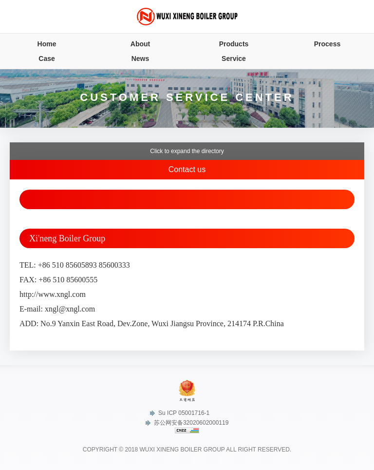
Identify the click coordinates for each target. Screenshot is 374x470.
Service (234, 58)
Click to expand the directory (187, 151)
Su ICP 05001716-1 (180, 413)
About (140, 44)
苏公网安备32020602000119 (187, 423)
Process (327, 44)
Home (46, 44)
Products (234, 44)
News (140, 58)
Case (46, 58)
